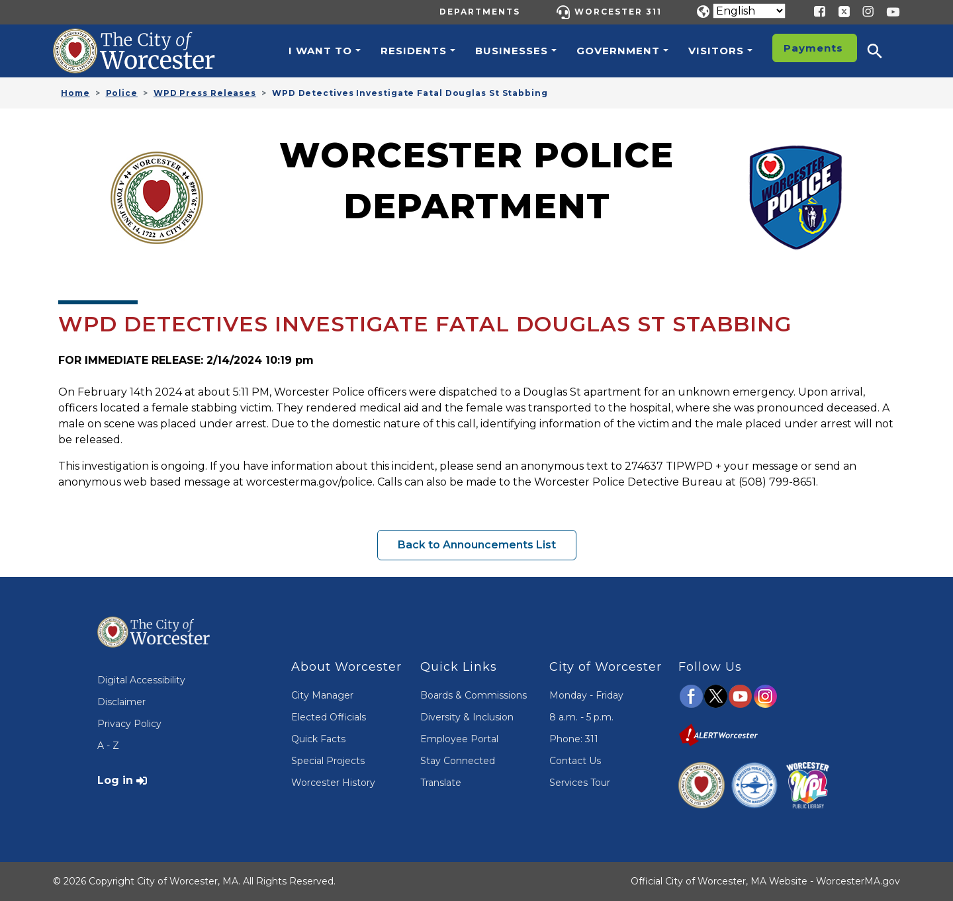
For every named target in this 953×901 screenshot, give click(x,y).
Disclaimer (121, 702)
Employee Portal (459, 739)
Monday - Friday (586, 695)
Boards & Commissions (473, 695)
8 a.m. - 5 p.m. (581, 717)
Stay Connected (457, 761)
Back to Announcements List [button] (477, 544)
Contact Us (575, 761)
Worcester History (333, 783)
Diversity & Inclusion (467, 717)
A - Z (108, 745)
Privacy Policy (129, 724)
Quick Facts (318, 739)
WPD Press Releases (205, 93)
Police (122, 93)
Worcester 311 (618, 12)
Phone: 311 (573, 739)
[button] (883, 51)
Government (618, 50)
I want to (320, 50)
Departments (479, 12)
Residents (414, 50)
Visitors (716, 50)
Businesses (511, 50)
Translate (440, 783)
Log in (115, 780)
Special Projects (328, 761)
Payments (813, 48)
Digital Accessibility (141, 680)
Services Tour (579, 783)
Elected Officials (328, 717)
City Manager (322, 695)
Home (75, 93)
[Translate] (749, 11)
